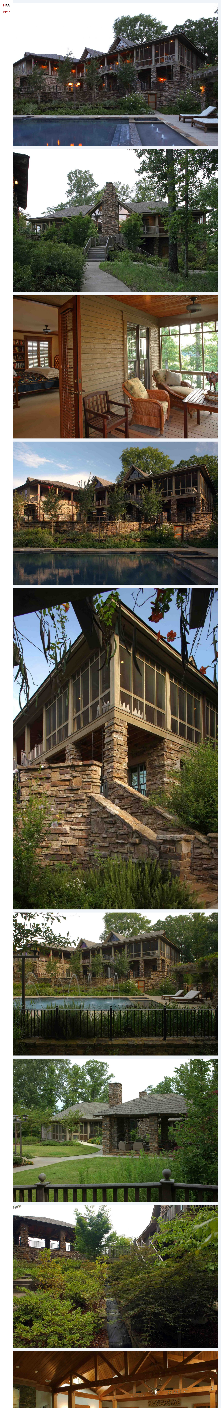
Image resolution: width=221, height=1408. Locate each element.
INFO (6, 11)
